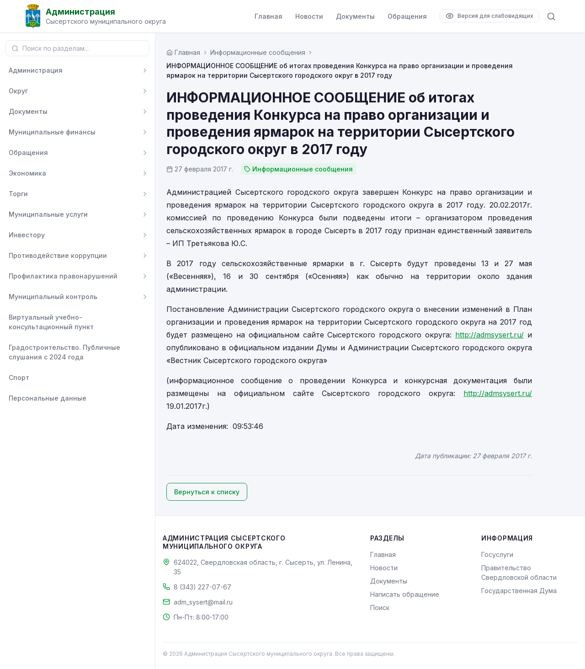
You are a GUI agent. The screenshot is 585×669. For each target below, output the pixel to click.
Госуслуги (497, 554)
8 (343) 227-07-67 (202, 587)
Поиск (379, 607)
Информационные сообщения (257, 52)
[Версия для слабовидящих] (489, 16)
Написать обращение (404, 594)
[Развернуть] (145, 70)
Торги (18, 194)
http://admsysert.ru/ (489, 334)
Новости (309, 16)
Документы (355, 16)
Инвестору (27, 235)
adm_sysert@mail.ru (203, 602)
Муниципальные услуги (48, 214)
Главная (268, 16)
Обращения (407, 16)
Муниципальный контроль (53, 296)
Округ (18, 91)
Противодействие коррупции (58, 255)
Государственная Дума (519, 590)
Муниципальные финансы (52, 132)
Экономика (27, 173)
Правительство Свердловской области (519, 572)
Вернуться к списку (206, 492)
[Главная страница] (183, 52)
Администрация (36, 70)
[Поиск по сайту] (551, 16)
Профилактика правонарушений (63, 276)
